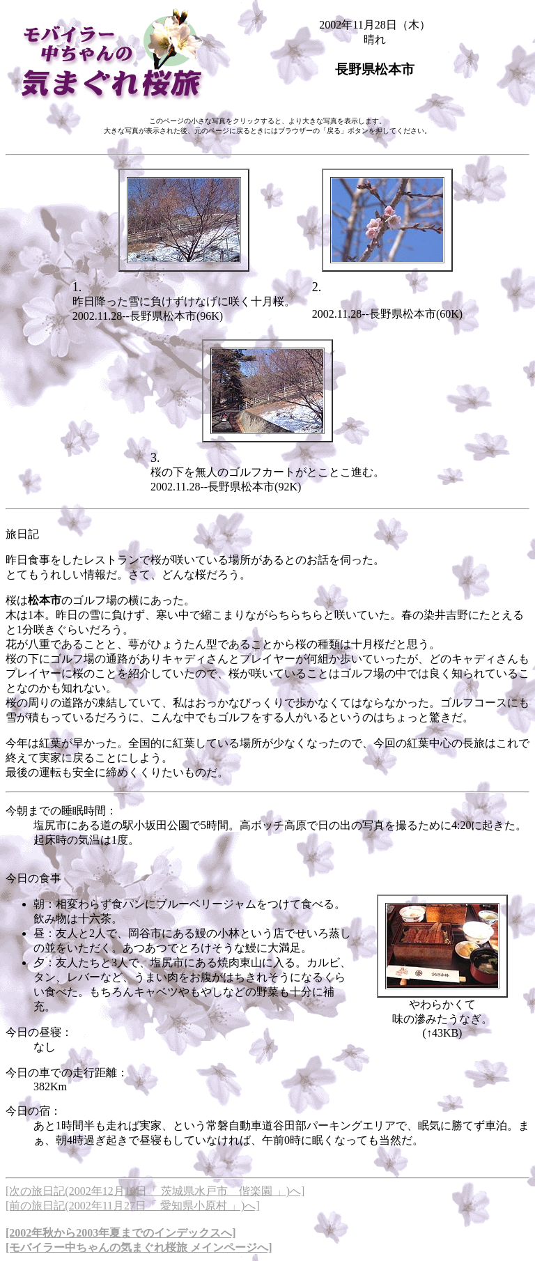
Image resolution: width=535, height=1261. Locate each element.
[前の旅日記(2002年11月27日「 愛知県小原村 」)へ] (133, 1206)
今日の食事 (33, 878)
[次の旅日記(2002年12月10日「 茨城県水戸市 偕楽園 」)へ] (155, 1191)
